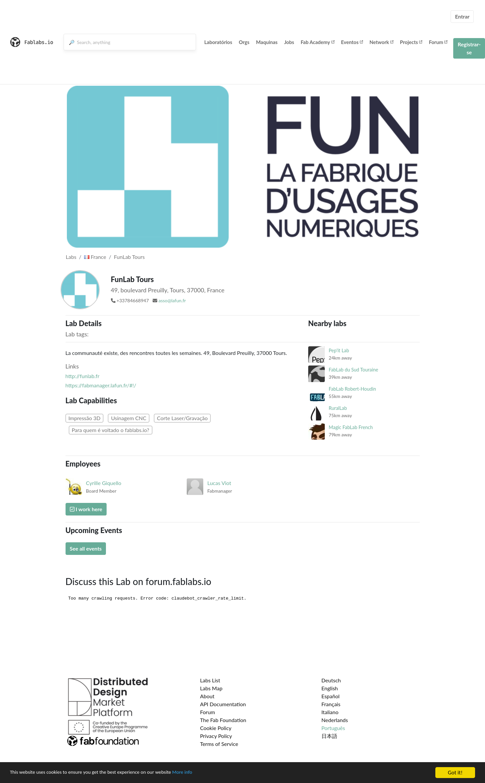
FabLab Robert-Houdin (352, 389)
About (207, 696)
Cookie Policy (215, 728)
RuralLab (338, 408)
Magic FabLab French (351, 427)
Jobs (289, 42)
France (95, 257)
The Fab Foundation (223, 720)
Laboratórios (218, 42)
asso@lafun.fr (172, 300)
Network (381, 42)
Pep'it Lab (339, 350)
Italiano (330, 712)
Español (330, 696)
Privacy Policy (216, 736)
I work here (86, 509)
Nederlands (334, 720)
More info (203, 773)
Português (333, 728)
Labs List (210, 680)
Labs (71, 257)
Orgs (244, 42)
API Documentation (223, 704)
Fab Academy (317, 42)
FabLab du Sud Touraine (353, 369)
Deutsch (331, 680)
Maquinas (266, 42)
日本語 (329, 736)
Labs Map (211, 688)
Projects (411, 42)
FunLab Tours (129, 257)
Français (330, 704)
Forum (438, 42)
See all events (86, 548)
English (329, 688)
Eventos (352, 42)
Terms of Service (219, 744)
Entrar (462, 16)
